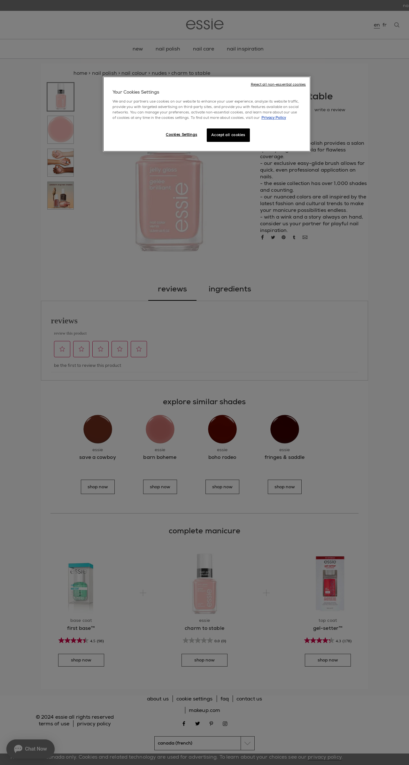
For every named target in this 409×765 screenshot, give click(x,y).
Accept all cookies (228, 135)
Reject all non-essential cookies (278, 84)
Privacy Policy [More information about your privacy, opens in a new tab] (273, 117)
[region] (207, 114)
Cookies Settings (181, 134)
